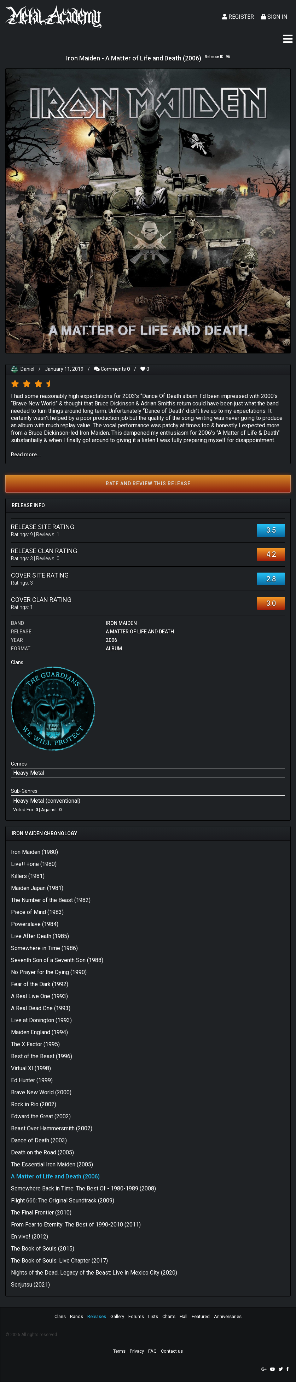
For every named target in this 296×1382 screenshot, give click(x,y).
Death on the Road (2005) (42, 1152)
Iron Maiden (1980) (34, 852)
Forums (136, 1316)
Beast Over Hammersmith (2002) (51, 1128)
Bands (76, 1316)
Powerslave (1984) (34, 924)
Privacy (137, 1351)
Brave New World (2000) (41, 1092)
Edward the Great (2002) (41, 1116)
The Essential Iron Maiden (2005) (52, 1164)
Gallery (117, 1316)
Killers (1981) (28, 876)
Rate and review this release (148, 483)
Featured (201, 1316)
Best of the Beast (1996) (41, 1056)
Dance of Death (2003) (39, 1140)
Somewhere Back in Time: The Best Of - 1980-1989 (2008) (83, 1188)
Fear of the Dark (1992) (39, 984)
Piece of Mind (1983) (37, 912)
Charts (168, 1316)
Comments (112, 369)
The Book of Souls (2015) (42, 1248)
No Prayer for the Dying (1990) (49, 972)
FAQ (152, 1351)
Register (238, 16)
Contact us (172, 1351)
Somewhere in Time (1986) (44, 948)
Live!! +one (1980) (34, 864)
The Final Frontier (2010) (41, 1212)
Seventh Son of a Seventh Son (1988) (57, 960)
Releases (96, 1316)
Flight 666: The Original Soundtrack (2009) (62, 1200)
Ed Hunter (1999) (32, 1080)
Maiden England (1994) (39, 1032)
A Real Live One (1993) (39, 996)
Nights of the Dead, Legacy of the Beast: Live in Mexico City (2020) (94, 1272)
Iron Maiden (121, 623)
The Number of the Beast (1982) (51, 900)
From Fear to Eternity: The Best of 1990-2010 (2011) (76, 1224)
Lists (153, 1316)
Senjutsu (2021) (30, 1284)
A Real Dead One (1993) (40, 1008)
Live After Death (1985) (40, 936)
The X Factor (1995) (35, 1044)
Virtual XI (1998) (31, 1068)
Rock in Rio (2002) (33, 1104)
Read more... (26, 454)
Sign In (274, 16)
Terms (119, 1351)
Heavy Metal (28, 772)
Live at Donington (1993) (41, 1020)
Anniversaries (228, 1316)
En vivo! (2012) (29, 1236)
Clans (60, 1316)
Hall (183, 1316)
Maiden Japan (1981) (37, 888)
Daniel (27, 369)
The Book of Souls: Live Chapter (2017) (59, 1260)
